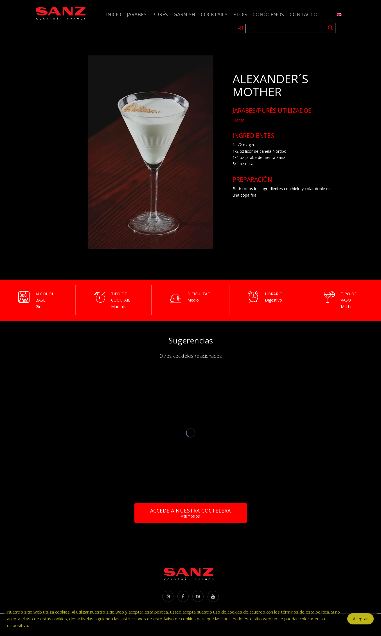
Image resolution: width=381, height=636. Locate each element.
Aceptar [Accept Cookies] (360, 621)
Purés (160, 14)
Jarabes (136, 14)
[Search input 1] (286, 28)
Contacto (303, 14)
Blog (240, 14)
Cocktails (214, 14)
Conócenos (268, 14)
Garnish (184, 14)
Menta (238, 120)
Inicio (113, 14)
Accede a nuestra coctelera (190, 513)
